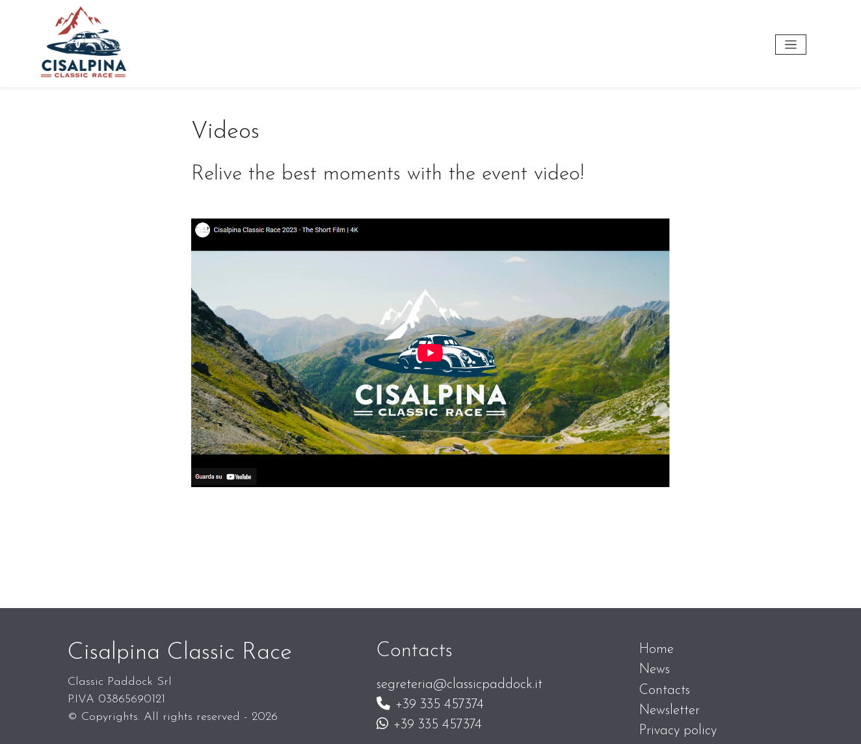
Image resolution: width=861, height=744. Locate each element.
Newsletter (669, 710)
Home (656, 649)
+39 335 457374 (430, 704)
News (654, 669)
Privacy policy (678, 730)
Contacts (664, 690)
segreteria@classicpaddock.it (459, 684)
